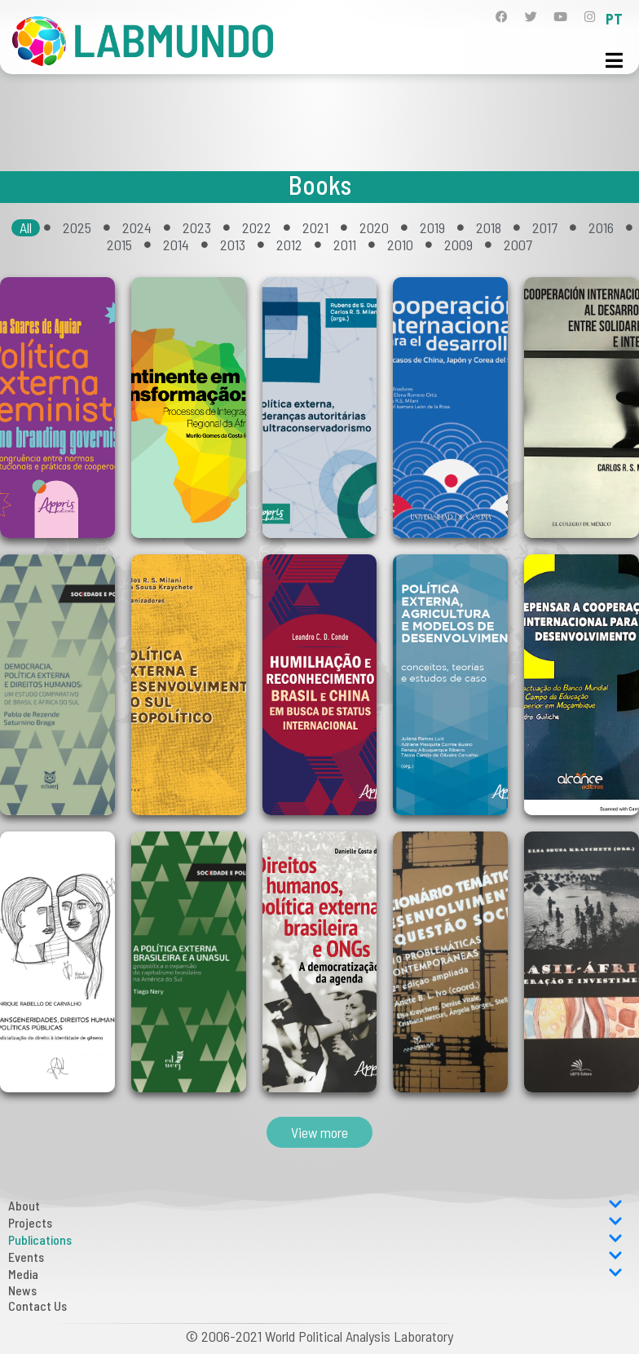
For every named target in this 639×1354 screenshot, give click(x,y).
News (22, 1290)
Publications (315, 1239)
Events (315, 1256)
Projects (315, 1222)
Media (315, 1273)
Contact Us (37, 1305)
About (315, 1205)
